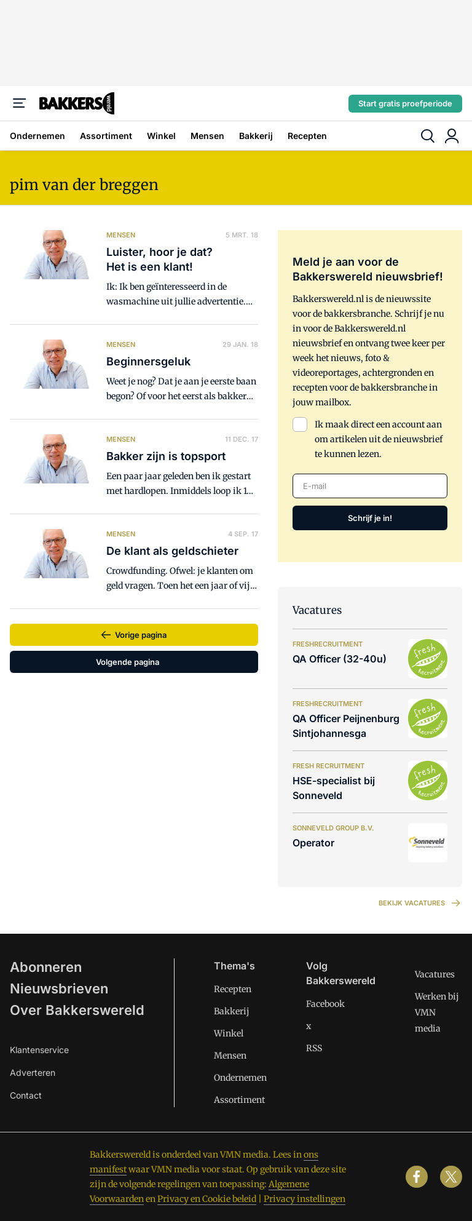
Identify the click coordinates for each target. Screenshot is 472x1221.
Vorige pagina (141, 635)
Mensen (207, 135)
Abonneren (46, 967)
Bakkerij (256, 135)
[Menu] (20, 103)
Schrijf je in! (370, 518)
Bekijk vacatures (420, 903)
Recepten (307, 135)
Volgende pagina (127, 662)
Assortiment (106, 135)
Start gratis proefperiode (405, 103)
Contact (26, 1095)
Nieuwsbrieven (59, 988)
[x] (451, 1177)
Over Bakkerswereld (77, 1010)
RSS (314, 1048)
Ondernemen (37, 135)
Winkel (161, 135)
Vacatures (435, 974)
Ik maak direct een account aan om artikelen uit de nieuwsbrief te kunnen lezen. (378, 439)
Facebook (325, 1003)
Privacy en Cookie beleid (206, 1198)
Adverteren (32, 1072)
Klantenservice (39, 1049)
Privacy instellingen (304, 1198)
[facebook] (417, 1177)
